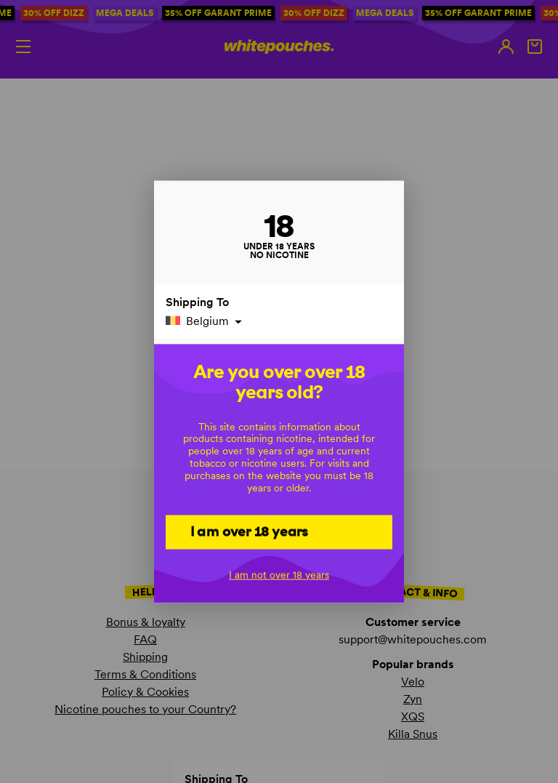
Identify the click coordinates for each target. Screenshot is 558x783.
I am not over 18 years (279, 574)
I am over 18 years (249, 530)
